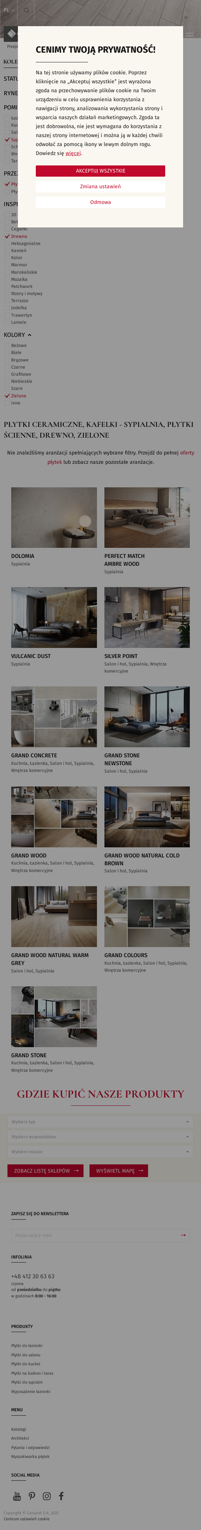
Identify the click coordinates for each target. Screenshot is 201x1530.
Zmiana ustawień (100, 186)
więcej (73, 153)
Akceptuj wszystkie (100, 171)
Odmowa (100, 202)
